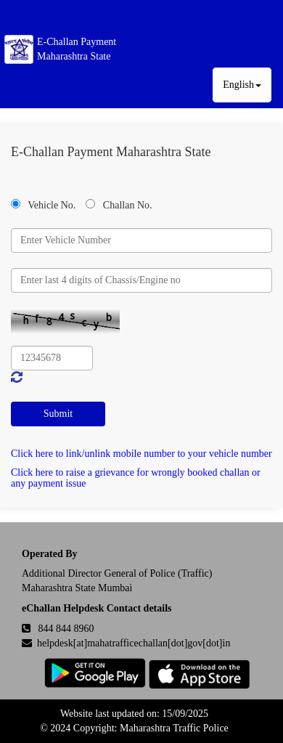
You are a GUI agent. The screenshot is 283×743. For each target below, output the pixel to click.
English (242, 84)
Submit (58, 413)
